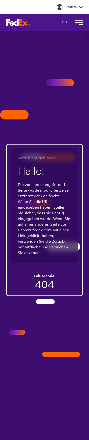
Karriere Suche (64, 23)
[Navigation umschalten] (79, 22)
